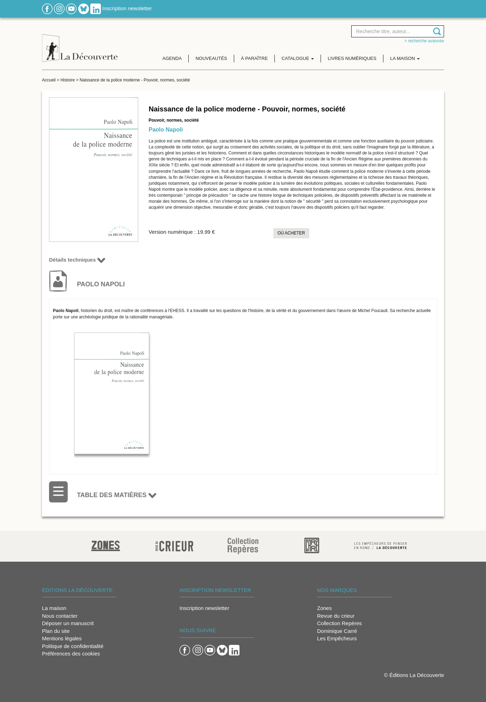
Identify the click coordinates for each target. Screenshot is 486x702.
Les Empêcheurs (337, 638)
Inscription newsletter (127, 8)
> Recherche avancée (424, 40)
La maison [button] (405, 58)
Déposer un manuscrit (68, 623)
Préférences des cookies (71, 654)
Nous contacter (60, 616)
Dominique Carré (337, 631)
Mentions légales (62, 638)
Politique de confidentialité (72, 646)
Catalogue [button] (297, 58)
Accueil (49, 80)
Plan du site (55, 631)
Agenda (172, 58)
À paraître (254, 58)
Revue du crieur (335, 616)
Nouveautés (211, 58)
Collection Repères (339, 623)
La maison (54, 608)
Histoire (67, 80)
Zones (324, 608)
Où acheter (291, 233)
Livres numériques (352, 58)
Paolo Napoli (166, 130)
